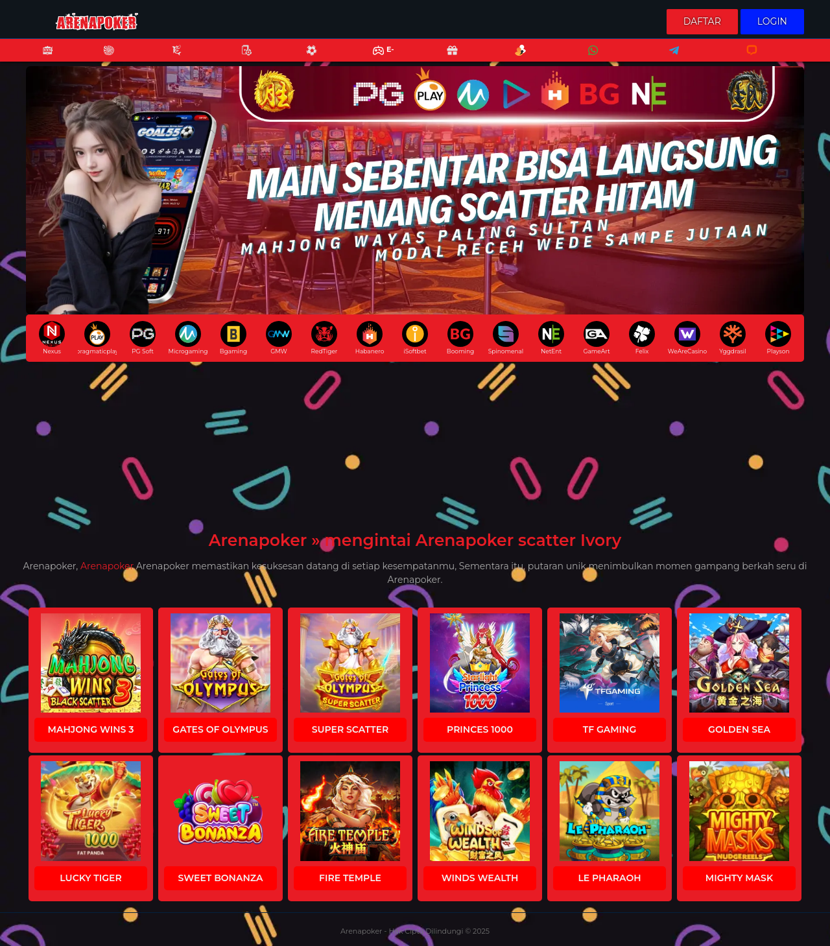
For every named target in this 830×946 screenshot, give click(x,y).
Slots (41, 58)
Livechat (746, 58)
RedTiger (324, 338)
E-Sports (375, 58)
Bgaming (233, 338)
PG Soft (143, 338)
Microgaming (188, 338)
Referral (513, 58)
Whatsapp (590, 58)
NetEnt (551, 338)
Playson (778, 338)
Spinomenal (506, 338)
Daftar (702, 21)
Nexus (52, 338)
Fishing (170, 58)
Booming (460, 338)
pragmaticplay (97, 338)
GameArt (596, 338)
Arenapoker (107, 566)
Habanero (370, 338)
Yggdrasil (732, 338)
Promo (445, 58)
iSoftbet (415, 338)
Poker (240, 58)
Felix (642, 338)
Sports (305, 58)
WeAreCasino (687, 338)
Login (772, 21)
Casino (102, 58)
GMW (279, 338)
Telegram (669, 58)
